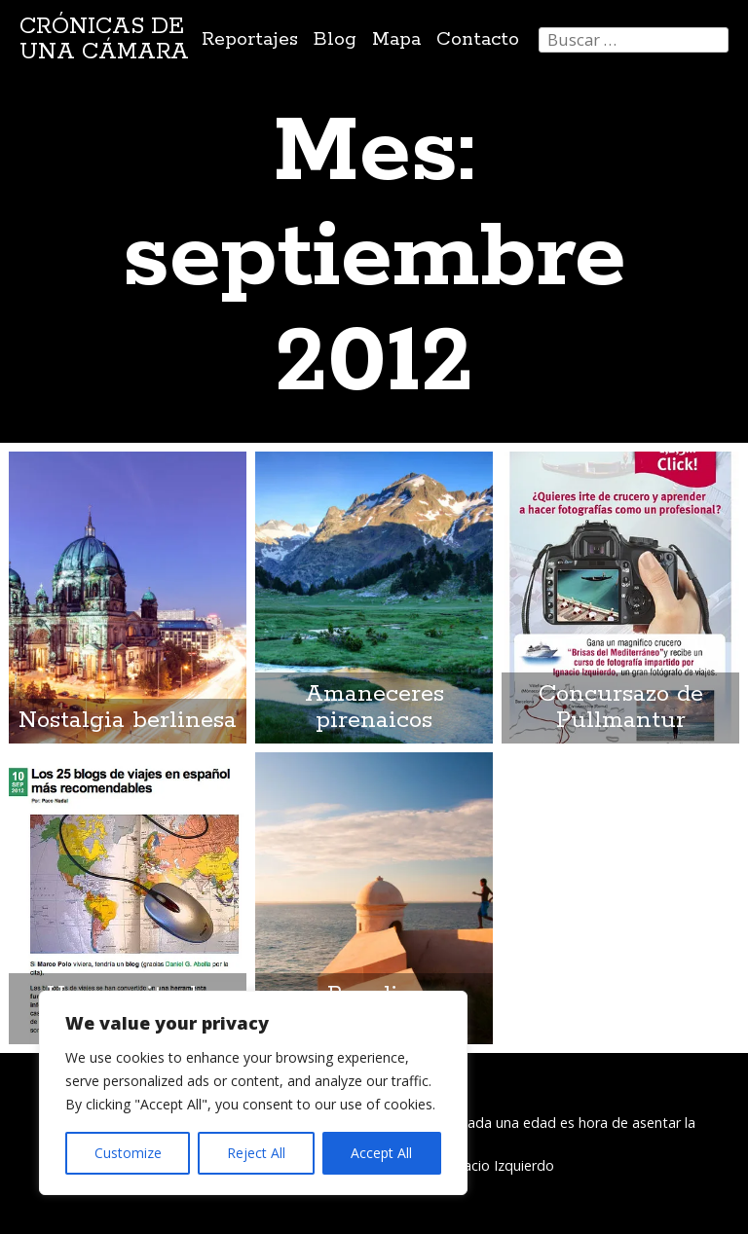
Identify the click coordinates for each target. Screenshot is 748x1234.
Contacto (477, 39)
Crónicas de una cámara (104, 39)
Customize (128, 1152)
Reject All (256, 1152)
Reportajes (250, 39)
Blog (335, 39)
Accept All (381, 1152)
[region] (253, 1093)
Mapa (396, 39)
